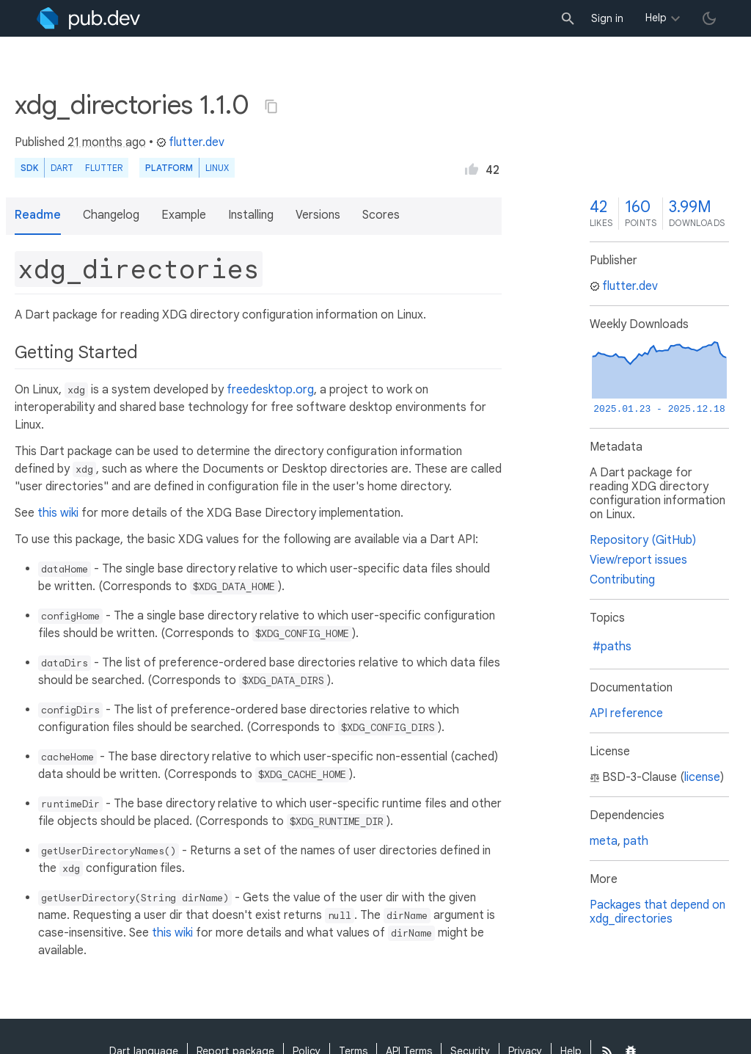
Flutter (103, 167)
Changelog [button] (111, 215)
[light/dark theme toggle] (709, 18)
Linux (217, 167)
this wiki (57, 513)
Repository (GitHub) (643, 540)
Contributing (622, 580)
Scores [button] (381, 215)
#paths (612, 646)
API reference (626, 713)
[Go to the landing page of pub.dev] (88, 18)
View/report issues (638, 560)
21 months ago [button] (106, 142)
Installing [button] (251, 215)
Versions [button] (318, 215)
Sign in (607, 18)
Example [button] (183, 215)
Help (656, 17)
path (635, 841)
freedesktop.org (270, 389)
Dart (62, 167)
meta (604, 841)
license (702, 777)
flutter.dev (190, 142)
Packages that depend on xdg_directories (657, 912)
